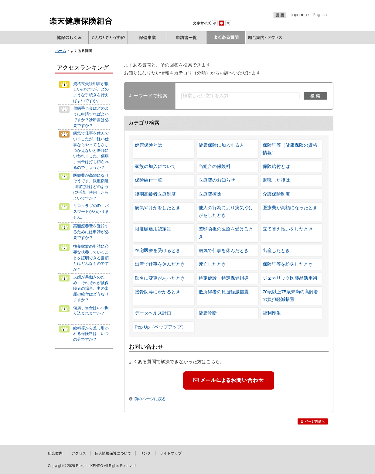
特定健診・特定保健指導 (224, 278)
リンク (145, 453)
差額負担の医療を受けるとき (226, 233)
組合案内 (55, 453)
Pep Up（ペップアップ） (160, 327)
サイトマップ (171, 453)
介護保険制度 (276, 194)
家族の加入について (155, 166)
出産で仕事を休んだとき (160, 264)
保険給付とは (276, 166)
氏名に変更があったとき (160, 278)
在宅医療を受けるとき (157, 250)
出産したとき (276, 250)
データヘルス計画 (153, 313)
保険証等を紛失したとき (288, 264)
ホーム (60, 51)
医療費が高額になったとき (290, 207)
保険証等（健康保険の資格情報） (290, 149)
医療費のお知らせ (217, 180)
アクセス (78, 453)
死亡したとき (212, 264)
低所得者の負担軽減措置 (224, 291)
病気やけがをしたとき (157, 207)
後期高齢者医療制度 (155, 194)
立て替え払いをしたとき (288, 229)
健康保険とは (148, 145)
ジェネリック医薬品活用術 (290, 278)
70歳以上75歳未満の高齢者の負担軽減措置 (290, 295)
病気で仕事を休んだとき (224, 250)
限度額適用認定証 (153, 229)
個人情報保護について (113, 453)
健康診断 (208, 313)
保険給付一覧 (148, 180)
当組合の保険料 (214, 166)
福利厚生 (272, 313)
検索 (315, 96)
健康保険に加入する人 (221, 145)
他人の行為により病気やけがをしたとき (226, 211)
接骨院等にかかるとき (157, 291)
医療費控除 (210, 194)
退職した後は (276, 180)
